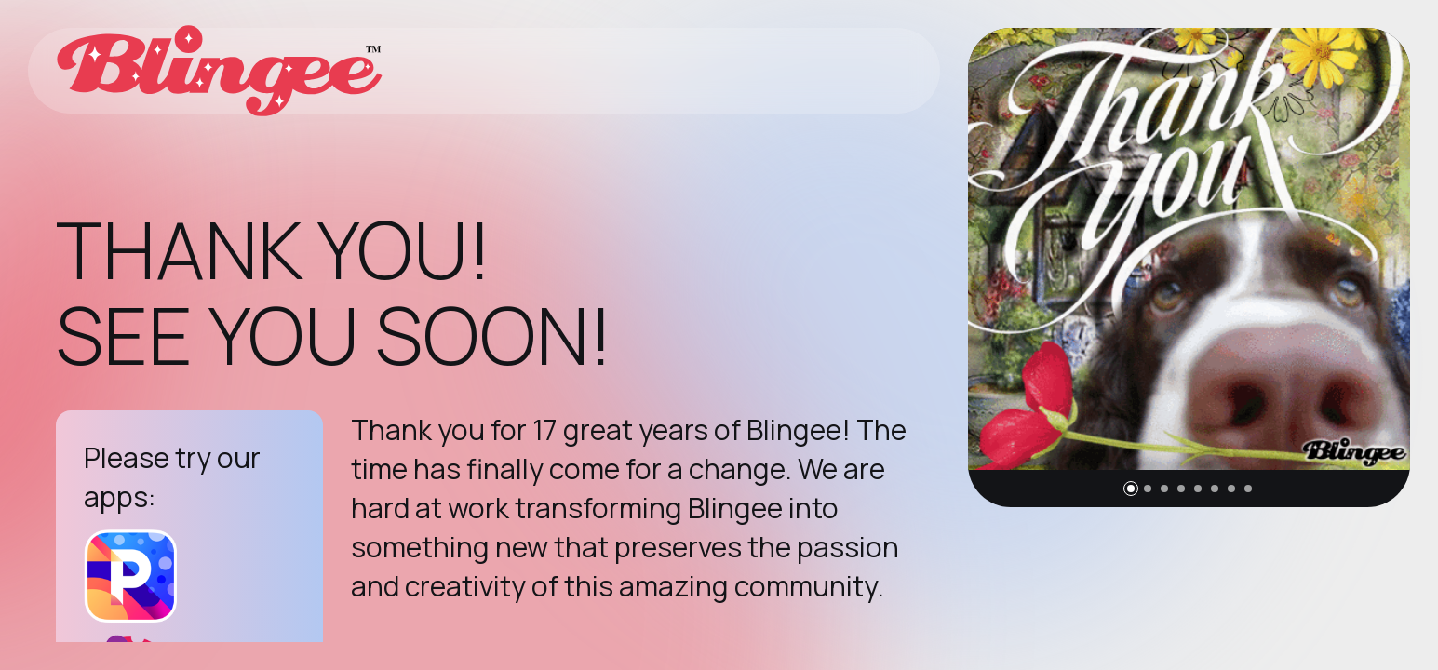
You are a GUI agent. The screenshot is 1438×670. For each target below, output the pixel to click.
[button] (1131, 488)
